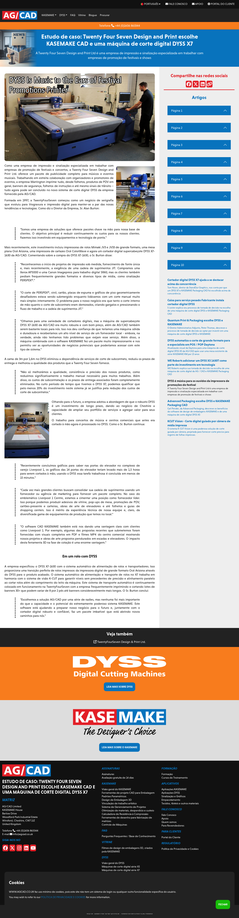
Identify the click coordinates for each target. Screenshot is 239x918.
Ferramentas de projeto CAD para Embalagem (128, 792)
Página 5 (176, 179)
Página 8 (176, 230)
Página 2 (176, 127)
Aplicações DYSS (171, 792)
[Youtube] (33, 848)
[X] (12, 848)
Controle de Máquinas (114, 824)
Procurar (105, 15)
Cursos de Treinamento (175, 777)
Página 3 (176, 145)
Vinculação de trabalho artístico (119, 803)
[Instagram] (19, 848)
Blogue (93, 15)
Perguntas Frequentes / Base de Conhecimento (129, 836)
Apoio (197, 3)
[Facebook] (5, 848)
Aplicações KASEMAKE (174, 789)
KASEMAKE (48, 15)
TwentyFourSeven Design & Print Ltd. (120, 641)
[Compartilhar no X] (196, 84)
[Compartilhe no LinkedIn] (202, 84)
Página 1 (176, 110)
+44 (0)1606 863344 (125, 25)
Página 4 (177, 162)
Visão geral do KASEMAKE (116, 789)
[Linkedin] (26, 848)
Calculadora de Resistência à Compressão (125, 813)
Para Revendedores (173, 825)
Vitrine (82, 15)
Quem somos (169, 822)
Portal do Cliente (221, 3)
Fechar (222, 904)
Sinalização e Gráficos (173, 796)
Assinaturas (108, 774)
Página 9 (177, 247)
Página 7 (176, 213)
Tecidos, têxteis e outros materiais (180, 803)
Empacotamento (171, 799)
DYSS (62, 15)
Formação (167, 774)
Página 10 (177, 265)
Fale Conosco (176, 3)
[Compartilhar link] (209, 84)
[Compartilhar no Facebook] (189, 84)
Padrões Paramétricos (114, 796)
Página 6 (177, 196)
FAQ (72, 15)
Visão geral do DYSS (113, 863)
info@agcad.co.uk (21, 834)
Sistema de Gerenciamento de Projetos (124, 806)
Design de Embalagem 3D (117, 799)
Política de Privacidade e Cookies (180, 848)
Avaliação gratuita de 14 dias (118, 777)
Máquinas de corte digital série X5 (121, 866)
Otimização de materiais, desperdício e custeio (128, 810)
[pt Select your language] (151, 4)
